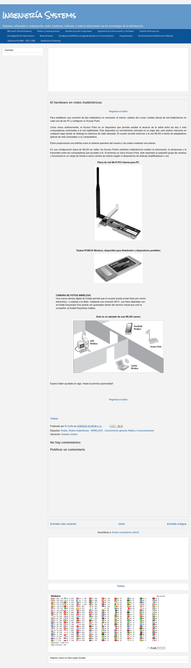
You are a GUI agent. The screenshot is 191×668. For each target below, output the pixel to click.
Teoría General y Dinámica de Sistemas (155, 36)
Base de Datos (46, 36)
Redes (64, 430)
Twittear (54, 418)
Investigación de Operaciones (20, 36)
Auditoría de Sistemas (51, 41)
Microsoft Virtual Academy (19, 31)
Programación (126, 36)
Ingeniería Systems (39, 15)
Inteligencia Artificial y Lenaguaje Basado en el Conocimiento (86, 36)
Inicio (121, 523)
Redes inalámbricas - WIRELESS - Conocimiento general (98, 430)
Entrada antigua (176, 523)
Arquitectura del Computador (78, 31)
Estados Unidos (69, 434)
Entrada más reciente (63, 523)
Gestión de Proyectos (149, 31)
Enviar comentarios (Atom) (125, 532)
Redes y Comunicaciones (48, 31)
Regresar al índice (118, 111)
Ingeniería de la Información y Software (116, 31)
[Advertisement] (117, 69)
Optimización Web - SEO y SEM (21, 41)
